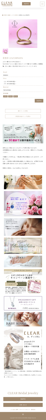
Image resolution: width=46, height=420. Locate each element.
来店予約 (26, 4)
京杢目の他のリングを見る (23, 116)
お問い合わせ (23, 405)
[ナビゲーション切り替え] (42, 3)
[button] (35, 34)
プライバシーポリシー (24, 409)
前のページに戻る (23, 111)
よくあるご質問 (14, 409)
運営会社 (33, 409)
